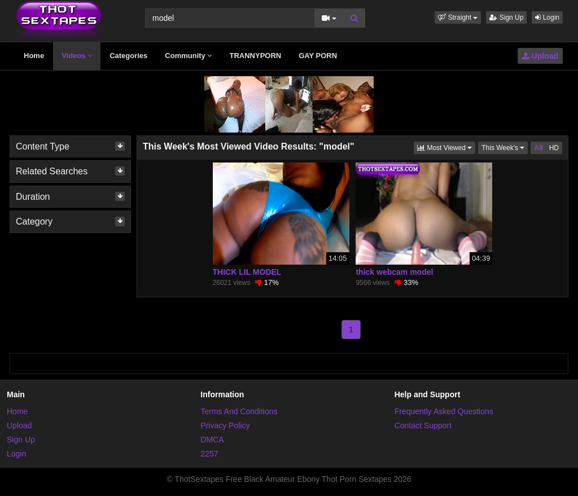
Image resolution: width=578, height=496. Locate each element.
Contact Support (423, 425)
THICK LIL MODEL (247, 271)
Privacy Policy (224, 425)
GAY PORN (318, 55)
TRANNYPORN (255, 55)
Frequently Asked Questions (444, 411)
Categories (128, 55)
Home (34, 55)
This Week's (504, 147)
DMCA (212, 439)
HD (554, 148)
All (538, 148)
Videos (77, 55)
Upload (540, 55)
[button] (458, 17)
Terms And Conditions (238, 411)
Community (188, 55)
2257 (209, 453)
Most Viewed (446, 147)
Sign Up (506, 17)
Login (547, 17)
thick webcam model (394, 271)
